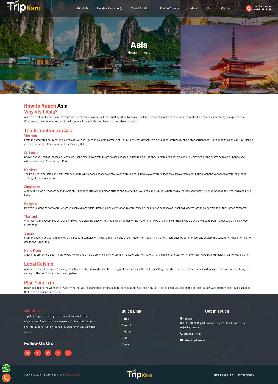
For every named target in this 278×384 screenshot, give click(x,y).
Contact (226, 8)
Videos (193, 8)
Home (132, 52)
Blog (209, 8)
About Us (82, 8)
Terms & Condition (222, 374)
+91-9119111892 (263, 9)
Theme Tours (170, 8)
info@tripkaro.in (192, 340)
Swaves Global (71, 374)
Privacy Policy (246, 374)
